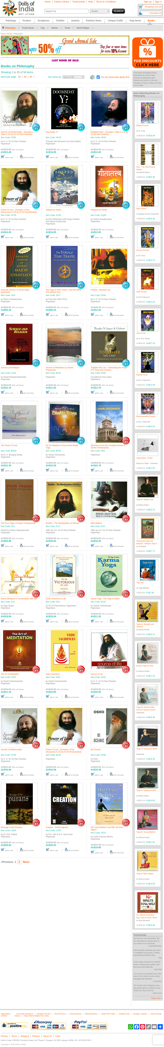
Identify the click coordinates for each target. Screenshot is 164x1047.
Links (57, 1036)
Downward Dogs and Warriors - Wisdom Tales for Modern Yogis (147, 543)
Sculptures (43, 20)
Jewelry (75, 20)
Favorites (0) (156, 13)
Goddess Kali (124, 1014)
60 (25, 76)
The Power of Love (9, 445)
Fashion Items (93, 20)
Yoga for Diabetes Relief (146, 790)
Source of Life (97, 674)
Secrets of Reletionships (11, 749)
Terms (14, 1036)
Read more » (156, 998)
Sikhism (54, 28)
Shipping (24, 1036)
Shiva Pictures (60, 1014)
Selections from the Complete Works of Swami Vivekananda (108, 446)
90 (31, 76)
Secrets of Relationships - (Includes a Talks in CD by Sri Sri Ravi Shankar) (17, 133)
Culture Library (61, 1)
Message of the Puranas (11, 827)
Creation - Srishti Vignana (57, 827)
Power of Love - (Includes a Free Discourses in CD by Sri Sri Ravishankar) (19, 211)
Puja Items (135, 20)
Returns (36, 1036)
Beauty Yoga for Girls (144, 666)
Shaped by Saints (53, 210)
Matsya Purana (142, 125)
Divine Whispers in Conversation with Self (19, 598)
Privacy (4, 1036)
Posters (27, 20)
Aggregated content (5, 1015)
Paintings (11, 20)
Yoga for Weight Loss (145, 499)
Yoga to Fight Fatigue (145, 874)
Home (48, 1)
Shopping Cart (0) (153, 6)
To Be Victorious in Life (56, 598)
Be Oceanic (96, 749)
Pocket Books (28, 28)
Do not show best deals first (115, 77)
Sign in (158, 1)
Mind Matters (96, 523)
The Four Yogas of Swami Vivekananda (18, 523)
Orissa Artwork (75, 1014)
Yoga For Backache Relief (146, 749)
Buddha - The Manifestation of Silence (62, 523)
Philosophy (10, 28)
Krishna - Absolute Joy (100, 290)
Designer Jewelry (140, 1014)
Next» (26, 862)
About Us (47, 1036)
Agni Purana (141, 208)
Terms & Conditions (106, 1)
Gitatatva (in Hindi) (99, 210)
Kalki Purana (141, 292)
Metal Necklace (91, 1014)
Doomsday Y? (52, 132)
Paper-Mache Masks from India (36, 1016)
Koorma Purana (142, 250)
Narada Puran (142, 375)
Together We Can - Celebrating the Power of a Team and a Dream (109, 368)
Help (90, 1)
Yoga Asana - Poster (144, 458)
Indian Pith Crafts (108, 1014)
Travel (67, 28)
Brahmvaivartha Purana (145, 416)
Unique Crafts (115, 20)
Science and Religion (10, 367)
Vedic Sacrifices (53, 674)
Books (9, 34)
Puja (43, 28)
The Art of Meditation (10, 674)
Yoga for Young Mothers (146, 832)
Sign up (148, 1)
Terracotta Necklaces (24, 1014)
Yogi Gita (140, 583)
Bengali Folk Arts (44, 1014)
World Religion (83, 28)
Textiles (60, 20)
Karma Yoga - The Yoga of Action (105, 598)
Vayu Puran (141, 333)
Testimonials (78, 1)
